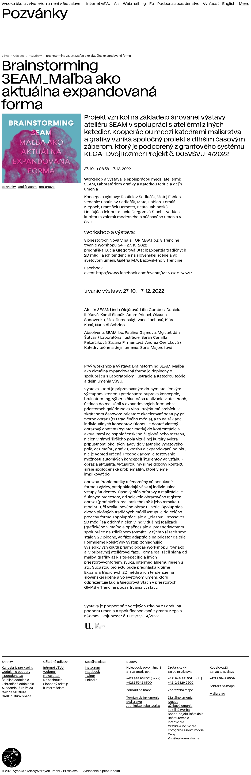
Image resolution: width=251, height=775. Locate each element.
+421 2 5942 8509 (222, 678)
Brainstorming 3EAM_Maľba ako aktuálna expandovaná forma (88, 56)
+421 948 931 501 (138, 678)
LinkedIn (91, 680)
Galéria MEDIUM (14, 692)
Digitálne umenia (180, 697)
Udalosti (19, 56)
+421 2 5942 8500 (139, 682)
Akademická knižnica (17, 688)
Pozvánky (35, 56)
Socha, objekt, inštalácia (185, 714)
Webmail (131, 3)
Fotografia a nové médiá (186, 730)
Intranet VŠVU (98, 3)
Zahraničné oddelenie (18, 684)
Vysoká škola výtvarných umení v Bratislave (41, 3)
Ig (144, 3)
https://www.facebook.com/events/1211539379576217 (144, 273)
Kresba (173, 702)
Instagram (92, 667)
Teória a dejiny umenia (142, 697)
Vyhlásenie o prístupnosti (101, 771)
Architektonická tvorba (143, 706)
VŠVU (5, 56)
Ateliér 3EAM (27, 187)
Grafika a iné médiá (182, 726)
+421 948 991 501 (180, 678)
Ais (117, 3)
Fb (151, 3)
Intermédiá (176, 722)
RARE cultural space (16, 696)
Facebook (92, 672)
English (228, 3)
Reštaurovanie (178, 718)
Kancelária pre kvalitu (17, 667)
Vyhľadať (211, 3)
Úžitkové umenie (180, 706)
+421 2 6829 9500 (180, 682)
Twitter (90, 676)
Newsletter (51, 676)
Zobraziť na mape (139, 690)
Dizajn (172, 734)
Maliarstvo (47, 187)
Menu (244, 3)
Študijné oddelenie (15, 680)
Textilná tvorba (179, 710)
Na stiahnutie (52, 680)
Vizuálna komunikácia (183, 738)
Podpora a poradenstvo (178, 3)
